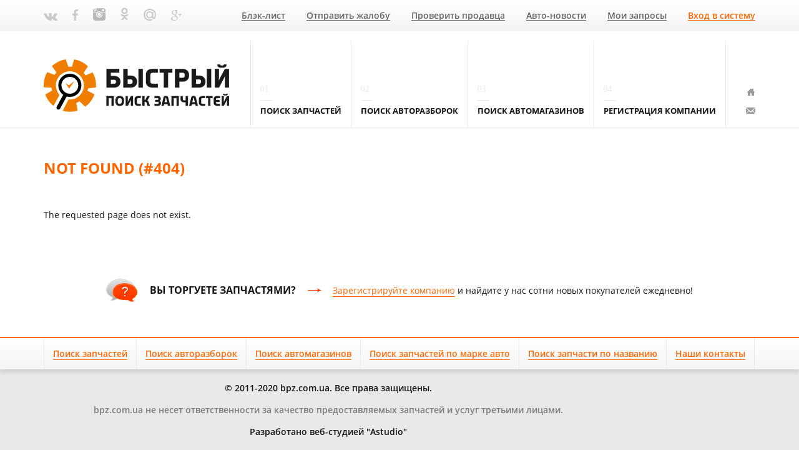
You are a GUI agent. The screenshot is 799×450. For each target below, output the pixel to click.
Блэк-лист (263, 16)
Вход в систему (721, 16)
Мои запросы (637, 16)
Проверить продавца (458, 16)
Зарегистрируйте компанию (394, 290)
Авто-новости (556, 16)
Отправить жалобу (348, 16)
